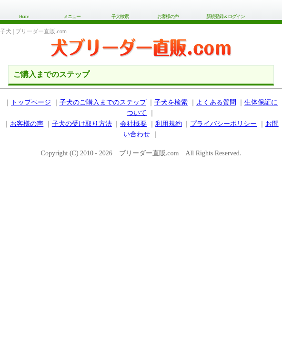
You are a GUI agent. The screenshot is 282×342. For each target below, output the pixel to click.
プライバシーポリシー (223, 123)
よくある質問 (216, 102)
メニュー (72, 16)
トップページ (31, 102)
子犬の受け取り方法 (82, 123)
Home (24, 16)
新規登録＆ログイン (225, 16)
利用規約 (168, 123)
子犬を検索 (171, 102)
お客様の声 (168, 16)
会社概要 (133, 123)
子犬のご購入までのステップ (103, 102)
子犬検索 (120, 16)
